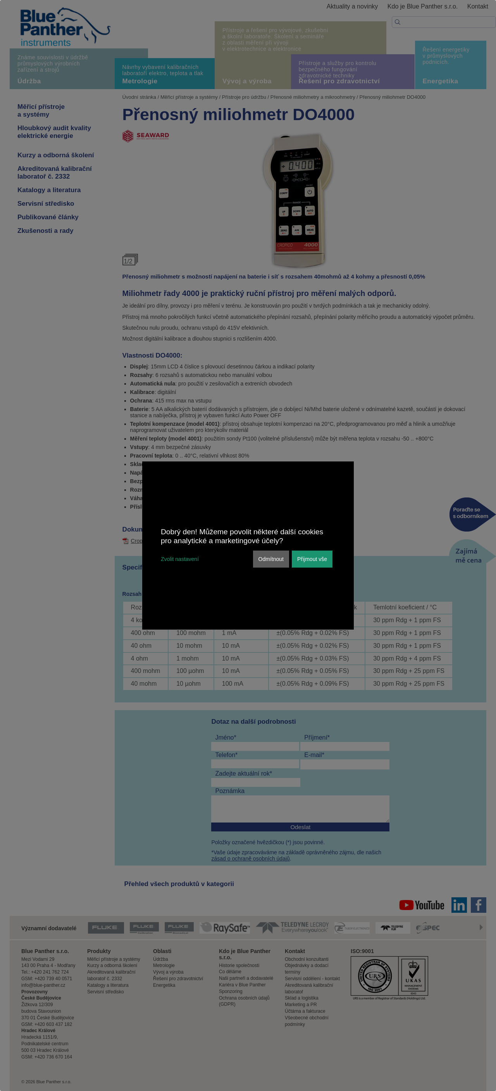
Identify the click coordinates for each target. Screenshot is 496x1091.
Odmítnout (271, 559)
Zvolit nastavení (180, 559)
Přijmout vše (312, 559)
